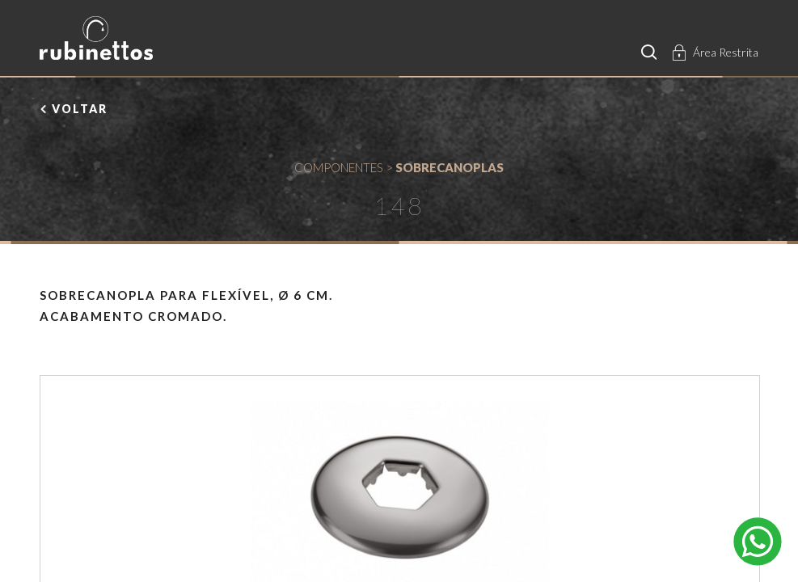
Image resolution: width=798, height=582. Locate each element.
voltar (80, 109)
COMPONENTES (338, 167)
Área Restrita (725, 52)
